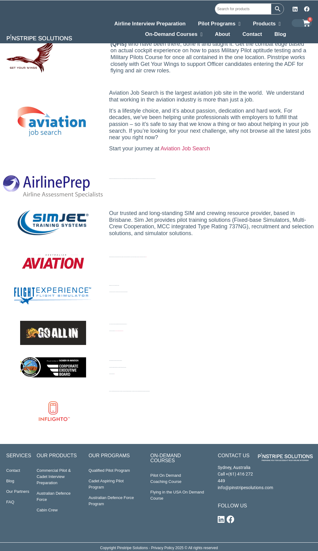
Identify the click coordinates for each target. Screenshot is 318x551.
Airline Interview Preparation (150, 24)
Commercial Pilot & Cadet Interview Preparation (54, 476)
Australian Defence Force (54, 496)
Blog (280, 34)
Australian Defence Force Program (111, 500)
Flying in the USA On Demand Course (177, 495)
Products (267, 24)
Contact (252, 34)
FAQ (10, 502)
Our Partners (17, 491)
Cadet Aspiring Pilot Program (106, 484)
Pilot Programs (219, 24)
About (222, 34)
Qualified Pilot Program (109, 470)
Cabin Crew (47, 510)
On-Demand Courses (174, 35)
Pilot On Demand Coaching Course (165, 478)
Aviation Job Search (184, 148)
